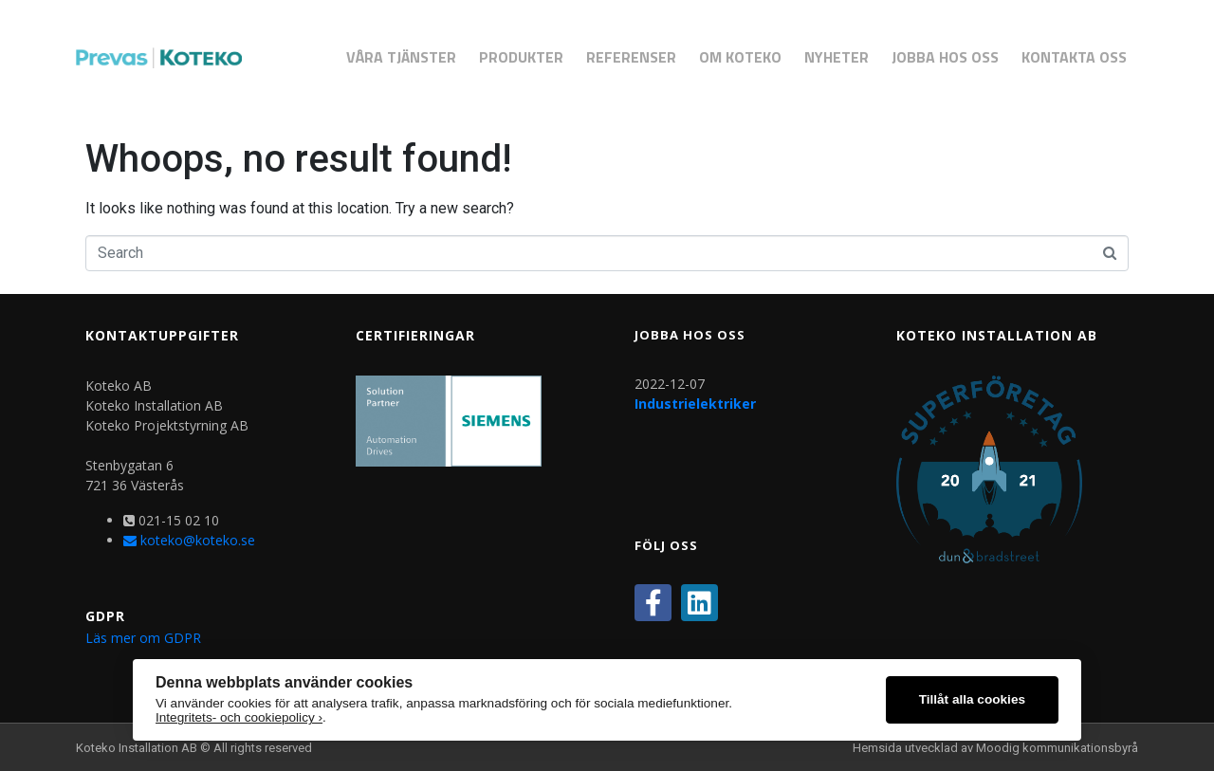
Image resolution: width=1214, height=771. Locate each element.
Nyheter (836, 57)
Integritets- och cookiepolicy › (239, 717)
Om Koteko (740, 57)
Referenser (631, 57)
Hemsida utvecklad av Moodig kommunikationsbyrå (995, 748)
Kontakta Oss (1074, 57)
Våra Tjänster (401, 57)
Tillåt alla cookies (972, 699)
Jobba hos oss (945, 57)
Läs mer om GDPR (143, 638)
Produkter (521, 57)
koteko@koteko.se (189, 540)
